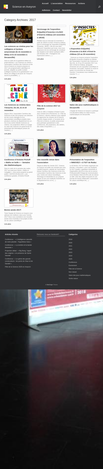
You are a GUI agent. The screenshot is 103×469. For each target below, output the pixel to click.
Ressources (70, 3)
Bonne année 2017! (12, 210)
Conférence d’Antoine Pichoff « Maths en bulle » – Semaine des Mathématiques (17, 162)
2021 (70, 246)
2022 (70, 249)
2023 (70, 252)
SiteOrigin (50, 284)
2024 (70, 256)
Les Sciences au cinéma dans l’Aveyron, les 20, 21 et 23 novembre (17, 107)
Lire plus (8, 79)
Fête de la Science (75, 269)
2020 (70, 243)
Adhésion (46, 10)
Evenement (73, 265)
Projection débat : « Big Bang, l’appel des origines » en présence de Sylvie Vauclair (18, 253)
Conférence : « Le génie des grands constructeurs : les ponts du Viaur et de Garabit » (19, 261)
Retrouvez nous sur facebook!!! (48, 234)
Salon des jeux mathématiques (80, 275)
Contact (56, 10)
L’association (57, 3)
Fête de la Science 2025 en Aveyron (18, 267)
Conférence (73, 262)
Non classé (73, 272)
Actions (81, 3)
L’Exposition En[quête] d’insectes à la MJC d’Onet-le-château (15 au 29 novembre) (83, 51)
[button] (99, 7)
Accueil (45, 3)
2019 (70, 239)
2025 (70, 259)
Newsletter (67, 10)
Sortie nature (73, 278)
